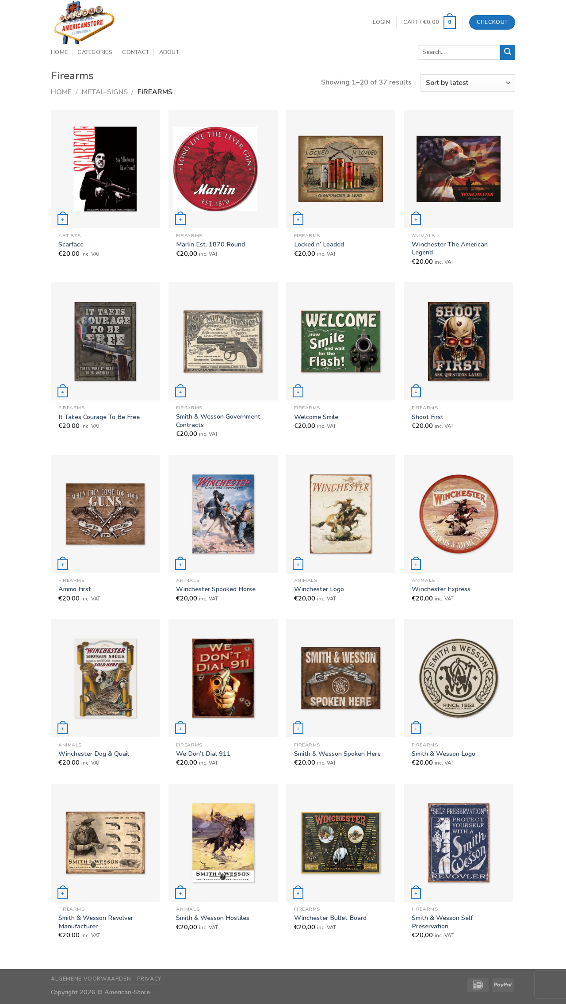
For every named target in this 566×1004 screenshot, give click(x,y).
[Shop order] (468, 83)
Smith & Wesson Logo (443, 754)
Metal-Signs (105, 92)
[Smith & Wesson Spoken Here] (340, 678)
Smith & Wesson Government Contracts (218, 420)
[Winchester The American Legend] (458, 169)
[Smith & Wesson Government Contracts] (223, 341)
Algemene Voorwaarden (91, 978)
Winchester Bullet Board (330, 918)
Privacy (149, 978)
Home (59, 52)
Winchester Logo (319, 589)
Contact (135, 52)
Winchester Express (441, 589)
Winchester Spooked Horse (216, 589)
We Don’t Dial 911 (203, 754)
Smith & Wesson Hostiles (212, 918)
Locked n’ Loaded (319, 244)
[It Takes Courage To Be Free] (105, 341)
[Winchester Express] (458, 514)
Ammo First (74, 589)
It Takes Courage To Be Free (99, 417)
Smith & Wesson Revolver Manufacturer (95, 922)
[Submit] (507, 52)
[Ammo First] (105, 514)
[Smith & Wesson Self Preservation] (458, 843)
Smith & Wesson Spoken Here (337, 754)
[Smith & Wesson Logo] (458, 678)
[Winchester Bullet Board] (340, 843)
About (169, 52)
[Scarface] (105, 169)
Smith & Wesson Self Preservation (442, 922)
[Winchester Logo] (340, 514)
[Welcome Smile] (340, 341)
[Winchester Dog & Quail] (105, 678)
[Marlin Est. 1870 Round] (223, 169)
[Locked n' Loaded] (340, 169)
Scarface (71, 244)
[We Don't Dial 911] (223, 678)
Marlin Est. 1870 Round (210, 244)
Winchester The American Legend (450, 248)
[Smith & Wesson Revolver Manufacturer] (105, 843)
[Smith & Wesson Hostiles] (223, 843)
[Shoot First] (458, 341)
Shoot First (428, 417)
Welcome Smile (316, 417)
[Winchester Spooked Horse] (223, 514)
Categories (94, 52)
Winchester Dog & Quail (93, 754)
